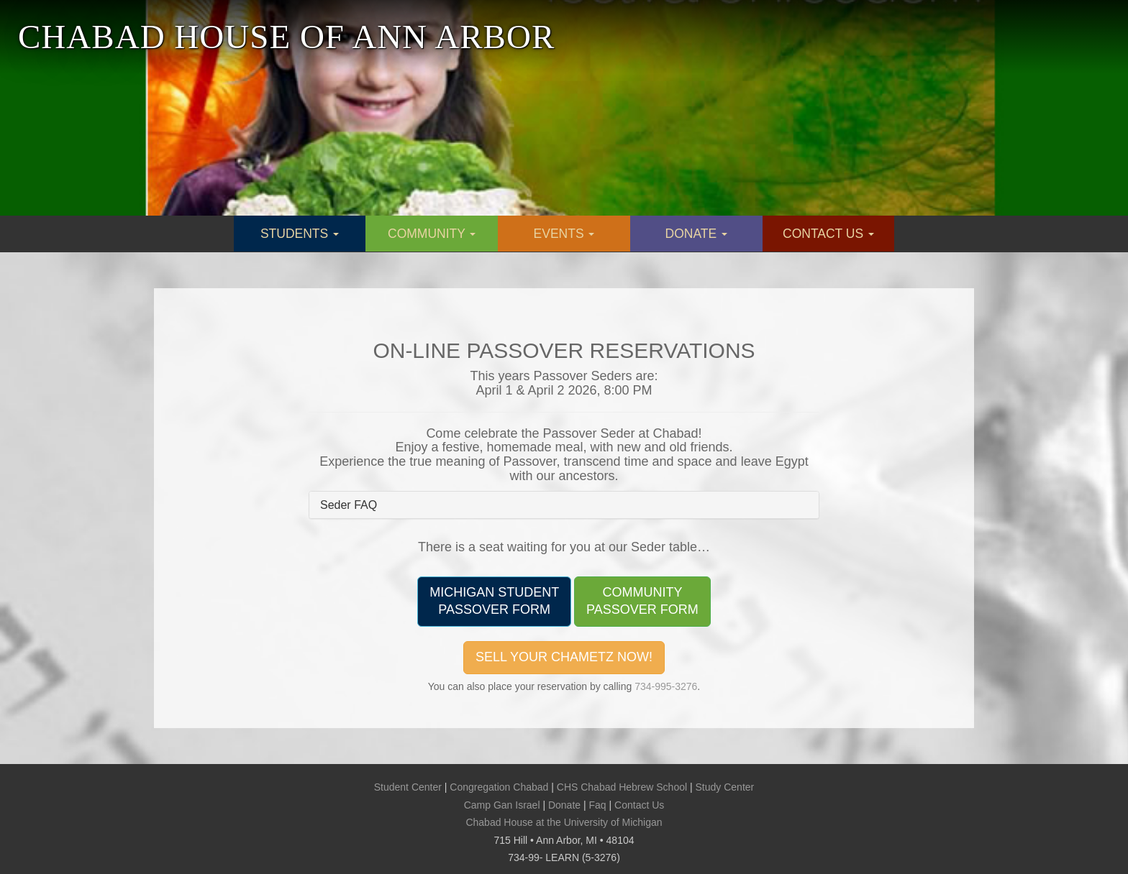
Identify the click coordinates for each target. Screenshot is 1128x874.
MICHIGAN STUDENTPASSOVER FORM (494, 601)
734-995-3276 (665, 686)
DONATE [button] (696, 233)
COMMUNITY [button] (432, 233)
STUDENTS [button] (299, 233)
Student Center (408, 787)
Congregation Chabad (499, 787)
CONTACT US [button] (828, 233)
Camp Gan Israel (502, 805)
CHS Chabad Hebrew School (622, 787)
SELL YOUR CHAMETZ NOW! (564, 657)
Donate (564, 805)
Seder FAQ (348, 505)
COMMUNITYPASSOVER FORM (642, 601)
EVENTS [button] (564, 233)
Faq (597, 805)
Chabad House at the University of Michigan (563, 822)
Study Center (725, 787)
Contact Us (639, 805)
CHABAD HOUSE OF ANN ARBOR (286, 36)
